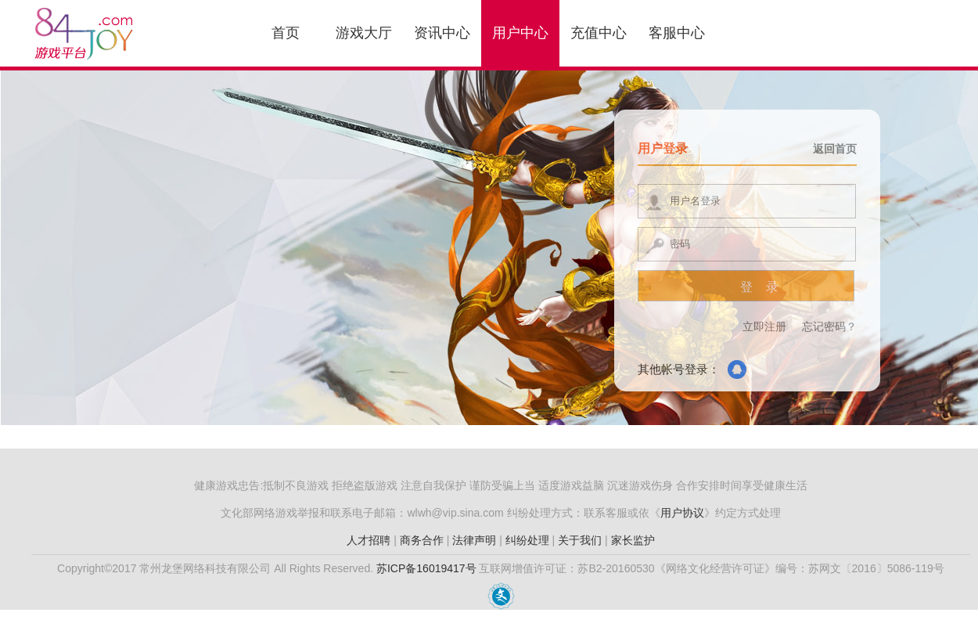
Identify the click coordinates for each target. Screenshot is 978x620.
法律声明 (474, 540)
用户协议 (682, 512)
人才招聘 (368, 540)
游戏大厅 (364, 33)
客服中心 (677, 33)
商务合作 (422, 540)
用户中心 (520, 33)
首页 (285, 33)
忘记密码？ (829, 326)
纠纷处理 (527, 540)
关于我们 (580, 540)
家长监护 (633, 540)
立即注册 (764, 326)
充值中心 (598, 33)
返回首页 (835, 148)
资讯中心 (442, 33)
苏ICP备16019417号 (426, 568)
